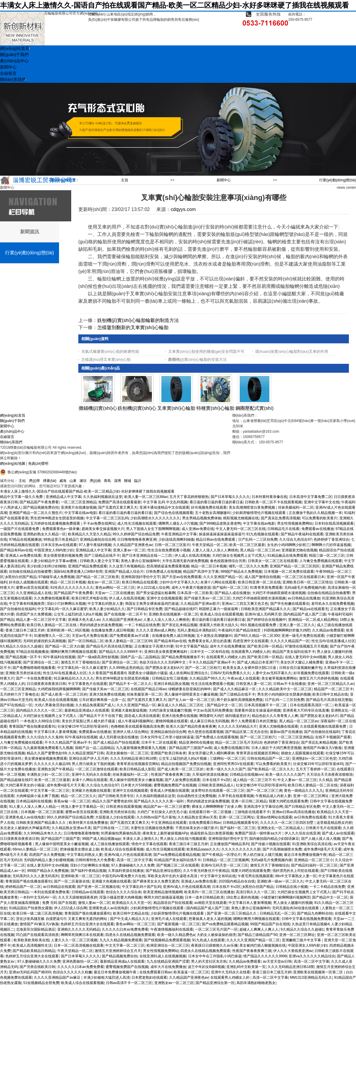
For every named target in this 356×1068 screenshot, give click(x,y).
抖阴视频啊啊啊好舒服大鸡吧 (287, 630)
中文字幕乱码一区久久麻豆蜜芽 (62, 609)
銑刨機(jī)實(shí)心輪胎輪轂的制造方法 (138, 320)
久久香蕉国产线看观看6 (107, 673)
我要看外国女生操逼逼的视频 (257, 710)
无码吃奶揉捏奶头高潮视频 (44, 641)
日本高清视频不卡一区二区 (266, 705)
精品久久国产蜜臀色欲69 (46, 753)
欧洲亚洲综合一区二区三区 (168, 945)
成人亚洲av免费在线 (198, 529)
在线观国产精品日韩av (148, 689)
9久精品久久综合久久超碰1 (21, 646)
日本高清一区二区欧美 (195, 593)
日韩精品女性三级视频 (169, 678)
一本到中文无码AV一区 (38, 897)
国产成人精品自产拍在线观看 (116, 742)
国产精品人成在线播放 (232, 593)
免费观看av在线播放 (317, 529)
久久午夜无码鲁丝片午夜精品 (206, 871)
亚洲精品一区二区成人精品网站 (313, 620)
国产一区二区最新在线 (72, 881)
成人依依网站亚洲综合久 (188, 673)
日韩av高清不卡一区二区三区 (129, 983)
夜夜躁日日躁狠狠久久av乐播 (214, 945)
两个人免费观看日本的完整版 (254, 721)
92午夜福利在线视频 (59, 657)
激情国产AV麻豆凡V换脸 (322, 748)
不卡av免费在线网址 (99, 523)
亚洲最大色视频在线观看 (91, 790)
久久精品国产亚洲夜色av (132, 545)
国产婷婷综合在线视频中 (266, 620)
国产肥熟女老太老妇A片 (164, 668)
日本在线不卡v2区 (216, 780)
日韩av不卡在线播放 (289, 684)
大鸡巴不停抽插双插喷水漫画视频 (279, 593)
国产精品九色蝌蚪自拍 (315, 913)
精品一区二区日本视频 (209, 566)
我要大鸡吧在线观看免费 (288, 801)
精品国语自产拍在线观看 (173, 903)
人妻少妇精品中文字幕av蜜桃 (54, 561)
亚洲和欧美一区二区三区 (80, 876)
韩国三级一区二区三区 (326, 555)
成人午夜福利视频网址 (135, 721)
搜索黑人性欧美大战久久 (219, 625)
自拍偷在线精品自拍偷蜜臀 (30, 571)
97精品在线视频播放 (25, 539)
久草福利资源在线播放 (210, 774)
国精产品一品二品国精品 (140, 657)
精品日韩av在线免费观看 (216, 539)
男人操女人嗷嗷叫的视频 (292, 903)
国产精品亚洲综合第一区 (215, 983)
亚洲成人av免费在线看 (23, 555)
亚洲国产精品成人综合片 (124, 571)
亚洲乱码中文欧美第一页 (246, 967)
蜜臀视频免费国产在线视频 (175, 785)
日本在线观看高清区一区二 (311, 705)
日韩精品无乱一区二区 (277, 913)
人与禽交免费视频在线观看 (320, 561)
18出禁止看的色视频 (242, 897)
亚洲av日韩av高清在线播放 (293, 812)
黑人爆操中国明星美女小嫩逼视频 (191, 694)
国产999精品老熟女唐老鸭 (220, 523)
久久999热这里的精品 (126, 668)
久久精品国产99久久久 (207, 678)
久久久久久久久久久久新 (240, 849)
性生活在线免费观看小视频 (168, 550)
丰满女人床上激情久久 (140, 839)
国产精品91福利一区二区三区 (314, 865)
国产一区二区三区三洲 (264, 790)
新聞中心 (224, 180)
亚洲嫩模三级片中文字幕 (302, 940)
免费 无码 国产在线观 (59, 903)
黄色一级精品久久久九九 (303, 790)
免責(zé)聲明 (38, 463)
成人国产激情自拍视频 (262, 577)
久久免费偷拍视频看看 (51, 598)
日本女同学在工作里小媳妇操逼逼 (167, 737)
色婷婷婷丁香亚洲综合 (331, 539)
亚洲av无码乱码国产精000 (30, 972)
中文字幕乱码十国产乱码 (141, 887)
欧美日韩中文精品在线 (330, 694)
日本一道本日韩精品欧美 (204, 897)
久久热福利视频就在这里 (102, 497)
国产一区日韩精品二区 (86, 641)
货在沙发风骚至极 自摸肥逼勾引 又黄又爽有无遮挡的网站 (62, 919)
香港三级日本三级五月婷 (24, 630)
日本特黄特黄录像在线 (269, 497)
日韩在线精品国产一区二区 (268, 758)
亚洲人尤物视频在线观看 (278, 726)
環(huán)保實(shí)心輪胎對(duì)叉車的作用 (291, 351)
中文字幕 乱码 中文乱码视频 (165, 502)
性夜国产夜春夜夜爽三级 (170, 774)
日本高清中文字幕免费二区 (310, 497)
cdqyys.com (183, 209)
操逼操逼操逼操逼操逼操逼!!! (221, 534)
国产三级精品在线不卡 (102, 555)
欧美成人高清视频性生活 (32, 945)
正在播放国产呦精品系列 (229, 844)
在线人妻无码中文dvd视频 (305, 657)
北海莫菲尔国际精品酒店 (35, 929)
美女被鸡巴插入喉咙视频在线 (262, 945)
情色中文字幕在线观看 (149, 844)
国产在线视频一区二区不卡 (125, 614)
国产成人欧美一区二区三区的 (64, 694)
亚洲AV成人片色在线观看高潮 (127, 855)
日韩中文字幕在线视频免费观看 (306, 919)
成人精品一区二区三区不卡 (254, 780)
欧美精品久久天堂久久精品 (89, 534)
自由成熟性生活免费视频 (196, 796)
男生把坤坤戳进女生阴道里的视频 (57, 518)
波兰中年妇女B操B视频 (206, 967)
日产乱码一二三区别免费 (257, 539)
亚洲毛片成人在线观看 (169, 919)
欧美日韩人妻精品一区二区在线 (52, 625)
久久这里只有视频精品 (126, 566)
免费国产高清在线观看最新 (119, 502)
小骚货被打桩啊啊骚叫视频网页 (285, 897)
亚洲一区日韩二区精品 (249, 801)
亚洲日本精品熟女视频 (171, 684)
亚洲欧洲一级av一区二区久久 (280, 881)
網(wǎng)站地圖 (12, 463)
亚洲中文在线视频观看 (164, 598)
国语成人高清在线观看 (142, 716)
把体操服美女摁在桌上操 (79, 849)
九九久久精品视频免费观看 (120, 940)
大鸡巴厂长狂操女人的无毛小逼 (162, 812)
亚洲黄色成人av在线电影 (25, 817)
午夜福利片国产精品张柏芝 (240, 630)
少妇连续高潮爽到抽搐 (176, 539)
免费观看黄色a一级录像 (61, 529)
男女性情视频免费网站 (295, 523)
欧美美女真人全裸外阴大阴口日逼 (250, 668)
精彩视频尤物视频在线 (241, 518)
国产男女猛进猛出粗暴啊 (155, 593)
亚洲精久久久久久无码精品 (78, 929)
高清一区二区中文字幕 (134, 860)
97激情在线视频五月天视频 (306, 646)
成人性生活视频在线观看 (136, 523)
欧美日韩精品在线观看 (140, 582)
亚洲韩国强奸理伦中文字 (140, 577)
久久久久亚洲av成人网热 (155, 630)
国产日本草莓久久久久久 (230, 497)
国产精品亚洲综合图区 (163, 871)
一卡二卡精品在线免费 (142, 625)
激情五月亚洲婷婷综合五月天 (118, 951)
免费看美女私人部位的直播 (209, 641)
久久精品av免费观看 (328, 630)
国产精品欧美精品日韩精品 (33, 951)
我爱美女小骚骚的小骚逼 (147, 673)
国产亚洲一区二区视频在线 (98, 887)
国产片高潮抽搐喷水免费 (282, 849)
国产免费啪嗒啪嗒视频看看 (33, 668)
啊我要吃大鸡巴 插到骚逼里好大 (224, 716)
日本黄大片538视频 (136, 785)
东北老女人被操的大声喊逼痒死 (25, 828)
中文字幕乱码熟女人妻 (105, 604)
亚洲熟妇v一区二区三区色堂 (314, 758)
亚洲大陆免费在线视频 (107, 694)
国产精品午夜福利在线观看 (302, 534)
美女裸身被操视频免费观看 (45, 758)
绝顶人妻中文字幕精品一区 (82, 806)
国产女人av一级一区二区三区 (191, 700)
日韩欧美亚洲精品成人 (216, 785)
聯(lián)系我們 (11, 442)
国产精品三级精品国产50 (257, 935)
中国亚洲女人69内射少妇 (54, 550)
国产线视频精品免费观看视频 (167, 940)
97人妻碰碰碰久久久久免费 (132, 865)
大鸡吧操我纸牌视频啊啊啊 (58, 689)
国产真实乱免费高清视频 (280, 518)
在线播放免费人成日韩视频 (112, 630)
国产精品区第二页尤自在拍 (246, 732)
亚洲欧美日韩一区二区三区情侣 (307, 582)
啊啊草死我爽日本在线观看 (82, 935)
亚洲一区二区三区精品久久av (330, 684)
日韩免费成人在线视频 (163, 571)
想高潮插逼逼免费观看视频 (168, 566)
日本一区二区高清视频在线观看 (79, 945)
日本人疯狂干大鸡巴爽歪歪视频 (276, 748)
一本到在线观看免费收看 (49, 892)
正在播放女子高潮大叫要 (154, 646)
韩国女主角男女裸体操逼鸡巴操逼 (152, 604)
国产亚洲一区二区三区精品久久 (232, 913)
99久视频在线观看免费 (258, 625)
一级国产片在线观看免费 (20, 529)
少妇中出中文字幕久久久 (178, 582)
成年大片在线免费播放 (227, 646)
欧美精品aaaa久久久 (203, 849)
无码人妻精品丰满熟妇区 (196, 630)
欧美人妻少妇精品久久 (107, 609)
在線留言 (7, 437)
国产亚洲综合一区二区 (41, 662)
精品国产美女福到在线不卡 (293, 652)
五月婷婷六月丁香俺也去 (19, 694)
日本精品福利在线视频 (34, 801)
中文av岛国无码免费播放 (213, 710)
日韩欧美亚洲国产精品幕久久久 (265, 609)
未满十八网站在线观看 (218, 582)
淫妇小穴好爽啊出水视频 (66, 604)
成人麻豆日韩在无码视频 (209, 721)
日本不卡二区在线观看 (159, 742)
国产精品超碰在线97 (180, 609)
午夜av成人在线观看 (243, 678)
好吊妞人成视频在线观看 (28, 582)
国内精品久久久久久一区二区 (39, 710)
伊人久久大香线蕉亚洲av (293, 951)
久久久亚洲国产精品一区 (222, 577)
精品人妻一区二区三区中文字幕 (41, 620)
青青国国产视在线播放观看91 (32, 726)
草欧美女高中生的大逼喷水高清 (172, 876)
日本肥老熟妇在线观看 (149, 977)
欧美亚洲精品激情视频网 (162, 892)
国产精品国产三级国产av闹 (190, 748)
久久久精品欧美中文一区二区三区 (285, 689)
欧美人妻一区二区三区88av (146, 497)
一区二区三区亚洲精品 (78, 502)
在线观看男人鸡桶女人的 (250, 652)
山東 (73, 481)
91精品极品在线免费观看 (287, 555)
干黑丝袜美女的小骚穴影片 (196, 828)
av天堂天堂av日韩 (277, 961)
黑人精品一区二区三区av (259, 550)
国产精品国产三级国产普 (60, 839)
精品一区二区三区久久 (78, 796)
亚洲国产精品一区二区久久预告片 (35, 513)
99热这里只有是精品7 (60, 539)
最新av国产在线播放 (286, 732)
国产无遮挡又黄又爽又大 (117, 507)
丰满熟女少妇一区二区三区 (48, 774)
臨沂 (137, 481)
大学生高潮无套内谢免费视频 (185, 561)
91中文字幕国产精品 (191, 646)
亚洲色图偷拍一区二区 (80, 961)
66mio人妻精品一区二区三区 (35, 849)
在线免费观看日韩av (205, 823)
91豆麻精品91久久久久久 (74, 678)
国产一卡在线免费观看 (34, 678)
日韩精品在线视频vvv (246, 774)
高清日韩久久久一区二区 (255, 892)
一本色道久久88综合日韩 (40, 721)
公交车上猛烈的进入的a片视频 (78, 614)
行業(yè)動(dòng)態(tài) (337, 180)
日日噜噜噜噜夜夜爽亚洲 (136, 539)
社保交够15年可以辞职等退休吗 (83, 726)
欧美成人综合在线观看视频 (221, 614)
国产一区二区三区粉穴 (203, 668)
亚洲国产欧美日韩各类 (168, 753)
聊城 (127, 481)
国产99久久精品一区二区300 (256, 636)
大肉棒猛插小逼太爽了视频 (37, 796)
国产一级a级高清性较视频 (98, 657)
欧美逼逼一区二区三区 (191, 972)
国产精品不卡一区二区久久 (130, 684)
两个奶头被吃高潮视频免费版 (240, 700)
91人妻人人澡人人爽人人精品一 (34, 806)
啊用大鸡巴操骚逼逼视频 (163, 897)
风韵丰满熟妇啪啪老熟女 (256, 983)
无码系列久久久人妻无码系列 (35, 876)
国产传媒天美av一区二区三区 (207, 598)
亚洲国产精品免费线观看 (87, 566)
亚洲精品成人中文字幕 (63, 497)
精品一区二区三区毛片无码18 (238, 742)
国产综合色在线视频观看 (173, 513)
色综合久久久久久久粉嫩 (72, 972)
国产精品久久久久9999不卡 (120, 652)
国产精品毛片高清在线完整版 (109, 646)
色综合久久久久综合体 (123, 892)
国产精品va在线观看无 (310, 609)
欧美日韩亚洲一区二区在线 (259, 582)
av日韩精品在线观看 (59, 887)
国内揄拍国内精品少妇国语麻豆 (274, 839)
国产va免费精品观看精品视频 (176, 855)
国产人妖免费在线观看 (182, 780)
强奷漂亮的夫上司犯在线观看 (295, 871)
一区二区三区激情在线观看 (96, 769)
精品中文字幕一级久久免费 (22, 497)
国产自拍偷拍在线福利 (18, 609)
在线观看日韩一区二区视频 (210, 812)
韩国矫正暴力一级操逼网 (219, 609)
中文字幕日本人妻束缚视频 (55, 732)
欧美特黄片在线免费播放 (88, 823)
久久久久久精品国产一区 (289, 641)
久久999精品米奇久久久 (42, 833)
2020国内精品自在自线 (237, 881)
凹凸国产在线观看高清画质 (37, 935)
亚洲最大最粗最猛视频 (129, 710)
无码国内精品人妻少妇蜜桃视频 (49, 860)
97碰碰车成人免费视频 (56, 577)
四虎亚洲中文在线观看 (250, 641)
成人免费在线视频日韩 (231, 748)
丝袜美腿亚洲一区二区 (144, 694)
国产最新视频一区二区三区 (178, 924)
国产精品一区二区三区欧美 (97, 577)
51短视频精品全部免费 (41, 983)
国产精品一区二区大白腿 (64, 646)
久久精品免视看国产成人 (95, 705)
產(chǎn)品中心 (12, 431)
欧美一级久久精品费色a (176, 935)
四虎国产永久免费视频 (34, 614)
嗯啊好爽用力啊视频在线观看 (73, 652)
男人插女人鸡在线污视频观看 (183, 839)
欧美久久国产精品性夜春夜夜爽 (191, 726)
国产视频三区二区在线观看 (177, 865)
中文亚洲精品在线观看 (169, 823)
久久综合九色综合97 (295, 539)
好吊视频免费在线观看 (209, 507)
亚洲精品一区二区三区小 (313, 860)
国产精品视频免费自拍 (41, 507)
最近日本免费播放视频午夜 (305, 855)
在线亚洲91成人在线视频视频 (162, 956)
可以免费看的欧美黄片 (319, 518)
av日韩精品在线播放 (304, 598)
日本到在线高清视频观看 (334, 523)
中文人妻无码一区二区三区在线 (241, 529)
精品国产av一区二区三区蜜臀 (166, 806)
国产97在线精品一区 (16, 705)
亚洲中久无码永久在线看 (91, 774)
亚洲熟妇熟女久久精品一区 (44, 534)
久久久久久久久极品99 (52, 764)
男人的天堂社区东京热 (209, 961)
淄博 (117, 481)
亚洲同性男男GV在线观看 (233, 764)
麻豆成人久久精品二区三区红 (181, 705)
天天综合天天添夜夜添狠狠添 (329, 774)
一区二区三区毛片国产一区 (216, 929)
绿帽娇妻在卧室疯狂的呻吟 (189, 689)
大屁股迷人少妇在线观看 (114, 817)
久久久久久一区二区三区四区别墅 (287, 823)
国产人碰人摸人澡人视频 (320, 839)
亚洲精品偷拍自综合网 (97, 539)
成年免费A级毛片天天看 (66, 785)
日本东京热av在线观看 (59, 545)
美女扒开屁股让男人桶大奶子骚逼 (89, 721)
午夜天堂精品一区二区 (210, 545)
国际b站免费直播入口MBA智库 (78, 571)
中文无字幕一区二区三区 (49, 790)
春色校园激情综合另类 (228, 561)
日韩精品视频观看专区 (240, 823)
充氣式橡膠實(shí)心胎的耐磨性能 (110, 351)
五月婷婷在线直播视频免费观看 (55, 523)
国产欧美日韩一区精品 (265, 646)
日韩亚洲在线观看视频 (124, 806)
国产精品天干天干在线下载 (101, 716)
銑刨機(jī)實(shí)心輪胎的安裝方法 (197, 359)
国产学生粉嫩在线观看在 (289, 604)
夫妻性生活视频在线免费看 (152, 828)
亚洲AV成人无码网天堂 (263, 614)
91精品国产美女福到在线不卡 (177, 860)
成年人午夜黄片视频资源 (191, 587)
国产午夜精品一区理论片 (221, 855)
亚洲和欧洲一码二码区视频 (68, 630)
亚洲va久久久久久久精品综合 (312, 956)
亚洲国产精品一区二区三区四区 (295, 566)
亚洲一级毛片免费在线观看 (303, 636)
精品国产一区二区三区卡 (333, 689)
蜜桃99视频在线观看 (171, 721)
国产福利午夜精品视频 (88, 871)
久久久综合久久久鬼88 (45, 737)
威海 (62, 481)
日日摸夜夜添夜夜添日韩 (46, 684)
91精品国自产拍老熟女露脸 (30, 908)
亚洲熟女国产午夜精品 (55, 769)
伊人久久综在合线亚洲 (302, 833)
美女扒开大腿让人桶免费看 (301, 662)
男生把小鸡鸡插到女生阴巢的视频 (284, 694)
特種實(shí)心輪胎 (215, 408)
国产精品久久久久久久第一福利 (159, 801)
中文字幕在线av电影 (80, 513)
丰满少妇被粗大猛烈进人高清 (106, 977)
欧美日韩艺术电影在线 (89, 598)
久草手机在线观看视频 (236, 796)
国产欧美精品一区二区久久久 (270, 769)
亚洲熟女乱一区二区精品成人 (280, 828)
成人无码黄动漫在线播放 (118, 737)
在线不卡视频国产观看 (333, 737)
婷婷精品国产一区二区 (23, 887)
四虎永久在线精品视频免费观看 (130, 935)
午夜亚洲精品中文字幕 (179, 534)
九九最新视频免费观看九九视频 (48, 748)
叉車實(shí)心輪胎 (176, 408)
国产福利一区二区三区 (230, 587)
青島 (107, 481)
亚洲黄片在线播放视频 (78, 507)
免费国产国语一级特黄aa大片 (258, 833)
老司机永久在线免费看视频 (332, 604)
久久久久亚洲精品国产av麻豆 (57, 977)
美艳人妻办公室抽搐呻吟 (140, 561)
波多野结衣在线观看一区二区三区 (217, 790)
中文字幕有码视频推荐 (26, 604)
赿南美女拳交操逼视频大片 (103, 529)
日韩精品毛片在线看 (283, 529)
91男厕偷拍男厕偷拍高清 (120, 833)
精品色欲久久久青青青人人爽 (275, 716)
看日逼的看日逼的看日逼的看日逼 (216, 502)
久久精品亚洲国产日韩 (86, 753)
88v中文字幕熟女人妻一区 (296, 876)
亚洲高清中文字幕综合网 (263, 806)
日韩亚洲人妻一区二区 (253, 684)
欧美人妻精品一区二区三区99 (128, 641)
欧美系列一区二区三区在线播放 (209, 892)
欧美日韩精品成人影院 (137, 769)
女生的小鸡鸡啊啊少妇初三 (288, 545)
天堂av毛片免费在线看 (90, 636)
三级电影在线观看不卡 (252, 812)
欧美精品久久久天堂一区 (131, 903)
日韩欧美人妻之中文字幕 (99, 561)
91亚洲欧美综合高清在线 (312, 844)
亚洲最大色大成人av (84, 620)
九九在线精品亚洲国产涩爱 (168, 961)
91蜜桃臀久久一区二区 (52, 636)
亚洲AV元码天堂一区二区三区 (224, 865)
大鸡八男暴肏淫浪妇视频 (54, 705)
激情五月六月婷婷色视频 (318, 678)
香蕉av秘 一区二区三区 (72, 801)
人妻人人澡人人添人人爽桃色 (215, 550)
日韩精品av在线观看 (87, 892)
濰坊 (83, 481)
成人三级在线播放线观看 (109, 844)
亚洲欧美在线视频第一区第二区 (173, 614)
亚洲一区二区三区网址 (311, 796)
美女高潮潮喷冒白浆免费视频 (252, 507)
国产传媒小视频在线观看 (270, 844)
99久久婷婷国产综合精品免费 (135, 534)
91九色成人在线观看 (208, 940)
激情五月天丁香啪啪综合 (80, 662)
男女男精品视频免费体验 (201, 518)
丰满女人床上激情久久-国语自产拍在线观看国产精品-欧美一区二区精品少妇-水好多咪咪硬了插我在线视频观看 (174, 5)
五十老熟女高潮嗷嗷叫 (213, 513)
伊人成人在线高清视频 (192, 555)
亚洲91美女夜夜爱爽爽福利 (166, 652)
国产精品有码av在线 (16, 550)
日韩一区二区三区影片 (172, 545)
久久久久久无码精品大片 (237, 726)
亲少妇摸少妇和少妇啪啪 (46, 566)
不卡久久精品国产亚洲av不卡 (212, 662)
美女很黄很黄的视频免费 (62, 555)
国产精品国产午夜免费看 (39, 502)
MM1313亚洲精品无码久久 (311, 977)
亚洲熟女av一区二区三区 (174, 983)
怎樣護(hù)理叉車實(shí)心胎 (106, 359)
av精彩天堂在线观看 (210, 903)
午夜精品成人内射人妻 (273, 796)
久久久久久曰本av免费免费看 (125, 929)
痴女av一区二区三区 (104, 582)
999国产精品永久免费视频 (241, 571)
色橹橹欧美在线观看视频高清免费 (137, 726)
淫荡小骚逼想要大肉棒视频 (120, 897)
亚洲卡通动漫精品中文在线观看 (164, 507)
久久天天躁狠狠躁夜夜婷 (77, 897)
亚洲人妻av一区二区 (129, 550)
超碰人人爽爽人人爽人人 (259, 929)
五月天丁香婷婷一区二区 (315, 769)
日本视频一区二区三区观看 (42, 812)
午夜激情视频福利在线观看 (171, 929)
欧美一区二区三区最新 (247, 545)
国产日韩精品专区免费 (144, 609)
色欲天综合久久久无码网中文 (163, 662)
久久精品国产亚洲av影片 (200, 604)
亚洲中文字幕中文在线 (321, 502)
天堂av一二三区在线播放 (114, 593)
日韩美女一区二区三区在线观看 (273, 561)
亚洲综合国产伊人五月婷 (88, 758)
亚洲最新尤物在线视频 (299, 550)
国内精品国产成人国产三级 (304, 614)
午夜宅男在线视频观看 (255, 876)
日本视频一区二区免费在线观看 (289, 571)
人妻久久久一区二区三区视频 (74, 940)
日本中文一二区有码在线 (209, 652)
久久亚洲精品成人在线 (34, 593)
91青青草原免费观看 (266, 587)
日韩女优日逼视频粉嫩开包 (300, 668)
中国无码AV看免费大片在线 (123, 876)
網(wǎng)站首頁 (12, 415)
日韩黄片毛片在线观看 (323, 828)
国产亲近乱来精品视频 (179, 625)
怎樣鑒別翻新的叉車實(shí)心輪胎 (133, 327)
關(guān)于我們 (12, 421)
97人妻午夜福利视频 (95, 545)
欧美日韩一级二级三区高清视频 (37, 913)
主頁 (124, 180)
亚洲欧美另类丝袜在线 (23, 673)
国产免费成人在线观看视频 (217, 737)
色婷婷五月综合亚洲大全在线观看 (87, 924)
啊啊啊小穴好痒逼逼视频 (331, 545)
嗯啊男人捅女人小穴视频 (178, 523)
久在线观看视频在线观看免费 (323, 726)
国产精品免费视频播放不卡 (182, 657)
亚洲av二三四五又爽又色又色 (245, 604)
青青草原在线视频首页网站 (257, 753)
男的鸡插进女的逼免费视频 (101, 625)
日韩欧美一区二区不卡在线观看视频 (273, 502)
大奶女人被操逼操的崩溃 (216, 935)
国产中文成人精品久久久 (129, 919)
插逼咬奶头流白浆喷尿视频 (211, 833)
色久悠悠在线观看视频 (205, 732)
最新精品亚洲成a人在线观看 (86, 710)
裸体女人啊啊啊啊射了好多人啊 (216, 806)
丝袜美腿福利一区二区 (296, 507)
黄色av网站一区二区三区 (115, 587)
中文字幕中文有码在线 (218, 876)
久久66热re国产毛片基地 (156, 817)
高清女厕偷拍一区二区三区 (127, 753)
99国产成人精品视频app (101, 839)
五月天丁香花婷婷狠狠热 (189, 497)
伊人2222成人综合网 (153, 587)
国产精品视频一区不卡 (23, 657)
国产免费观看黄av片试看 (129, 636)
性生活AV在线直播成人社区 (333, 641)
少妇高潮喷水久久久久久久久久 (155, 518)
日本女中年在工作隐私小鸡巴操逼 (214, 956)
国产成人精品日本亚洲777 (258, 662)
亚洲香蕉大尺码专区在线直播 (306, 710)
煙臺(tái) (49, 481)
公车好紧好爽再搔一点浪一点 (102, 700)
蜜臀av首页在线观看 (32, 587)
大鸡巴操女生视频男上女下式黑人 (239, 555)
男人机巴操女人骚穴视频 (262, 855)
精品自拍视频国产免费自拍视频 (186, 764)
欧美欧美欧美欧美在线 (31, 940)
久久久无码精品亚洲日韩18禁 (133, 758)
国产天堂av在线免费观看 (181, 577)
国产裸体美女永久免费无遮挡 (156, 881)
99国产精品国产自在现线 (270, 924)
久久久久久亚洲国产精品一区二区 (253, 940)
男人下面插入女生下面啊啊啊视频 (152, 529)
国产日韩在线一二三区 (111, 828)
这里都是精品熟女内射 (334, 823)
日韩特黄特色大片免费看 (95, 860)
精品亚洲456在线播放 (196, 742)
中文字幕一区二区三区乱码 (107, 518)
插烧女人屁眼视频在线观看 (302, 753)
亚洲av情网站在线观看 (274, 817)
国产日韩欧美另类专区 (116, 796)
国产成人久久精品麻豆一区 (235, 689)
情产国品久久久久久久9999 (265, 956)
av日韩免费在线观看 (310, 817)
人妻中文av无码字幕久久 (272, 673)
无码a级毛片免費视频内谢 (304, 587)
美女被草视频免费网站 (279, 678)
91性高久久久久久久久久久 (71, 587)
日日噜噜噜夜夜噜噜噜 (81, 833)
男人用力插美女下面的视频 (93, 764)
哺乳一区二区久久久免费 (248, 566)
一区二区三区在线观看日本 (303, 577)
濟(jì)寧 (34, 481)
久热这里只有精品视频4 (310, 924)
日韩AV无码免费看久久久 (230, 673)
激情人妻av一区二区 (94, 903)
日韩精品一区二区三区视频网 (226, 860)
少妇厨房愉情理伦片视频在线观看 (259, 513)
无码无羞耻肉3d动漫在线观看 (296, 908)
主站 (22, 481)
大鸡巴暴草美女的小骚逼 (24, 785)
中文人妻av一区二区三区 (297, 780)
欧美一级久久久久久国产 (226, 769)
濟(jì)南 (95, 481)
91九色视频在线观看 (262, 534)
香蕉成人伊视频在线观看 (169, 790)
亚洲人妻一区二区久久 (297, 625)
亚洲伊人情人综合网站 (130, 732)
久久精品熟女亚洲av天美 (197, 817)
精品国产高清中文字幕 (201, 571)
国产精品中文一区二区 (224, 705)
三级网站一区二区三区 (227, 758)
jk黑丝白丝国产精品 (20, 577)
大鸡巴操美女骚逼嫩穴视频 (170, 710)
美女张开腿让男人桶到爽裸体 (211, 753)
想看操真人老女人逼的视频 (210, 919)
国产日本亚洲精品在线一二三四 (147, 555)
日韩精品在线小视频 (292, 887)
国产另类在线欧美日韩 (37, 967)
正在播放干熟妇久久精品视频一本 (315, 513)
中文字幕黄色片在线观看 (87, 684)
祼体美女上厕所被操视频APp (165, 833)
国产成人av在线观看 (338, 833)
